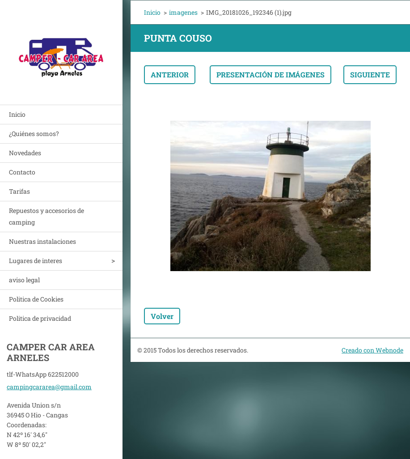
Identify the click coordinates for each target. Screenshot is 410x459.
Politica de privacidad (40, 318)
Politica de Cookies (36, 299)
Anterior (170, 74)
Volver (162, 316)
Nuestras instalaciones (42, 241)
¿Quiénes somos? (34, 133)
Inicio (17, 114)
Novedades (25, 153)
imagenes (183, 12)
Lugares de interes (35, 260)
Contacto (22, 172)
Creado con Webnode (372, 350)
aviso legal (24, 280)
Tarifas (19, 191)
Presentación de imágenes (270, 74)
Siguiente (370, 74)
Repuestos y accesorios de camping (46, 216)
